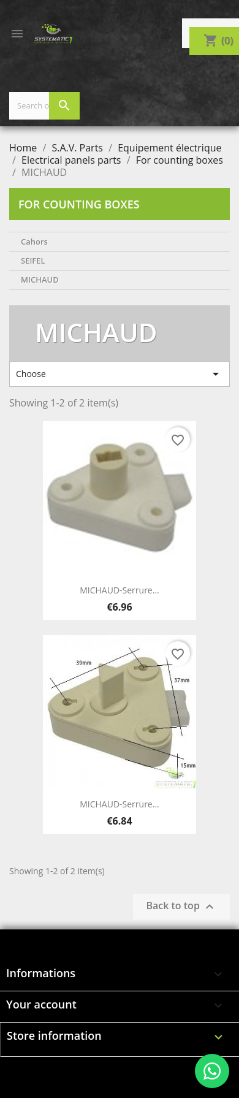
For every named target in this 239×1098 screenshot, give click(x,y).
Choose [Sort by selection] (119, 374)
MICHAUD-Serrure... (119, 590)
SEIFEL (33, 260)
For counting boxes (79, 204)
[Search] (44, 106)
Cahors (34, 241)
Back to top (181, 907)
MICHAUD (40, 279)
